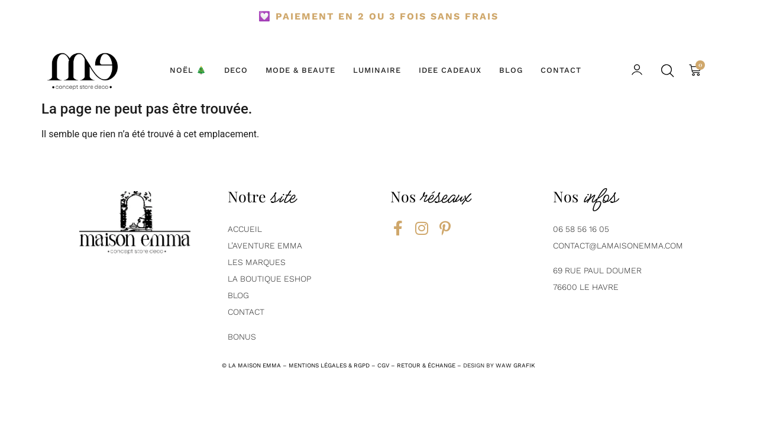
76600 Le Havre (586, 287)
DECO (236, 70)
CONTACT (561, 70)
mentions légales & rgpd (329, 365)
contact (246, 312)
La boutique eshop (269, 278)
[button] (668, 70)
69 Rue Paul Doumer (597, 270)
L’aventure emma (265, 245)
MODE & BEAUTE (300, 70)
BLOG (511, 70)
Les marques (257, 262)
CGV (383, 365)
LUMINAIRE (377, 70)
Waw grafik (515, 365)
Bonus (242, 336)
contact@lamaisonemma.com (618, 245)
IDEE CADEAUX (450, 70)
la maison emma (254, 365)
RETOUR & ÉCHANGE (426, 365)
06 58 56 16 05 (581, 229)
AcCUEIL (245, 229)
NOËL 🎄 (188, 70)
